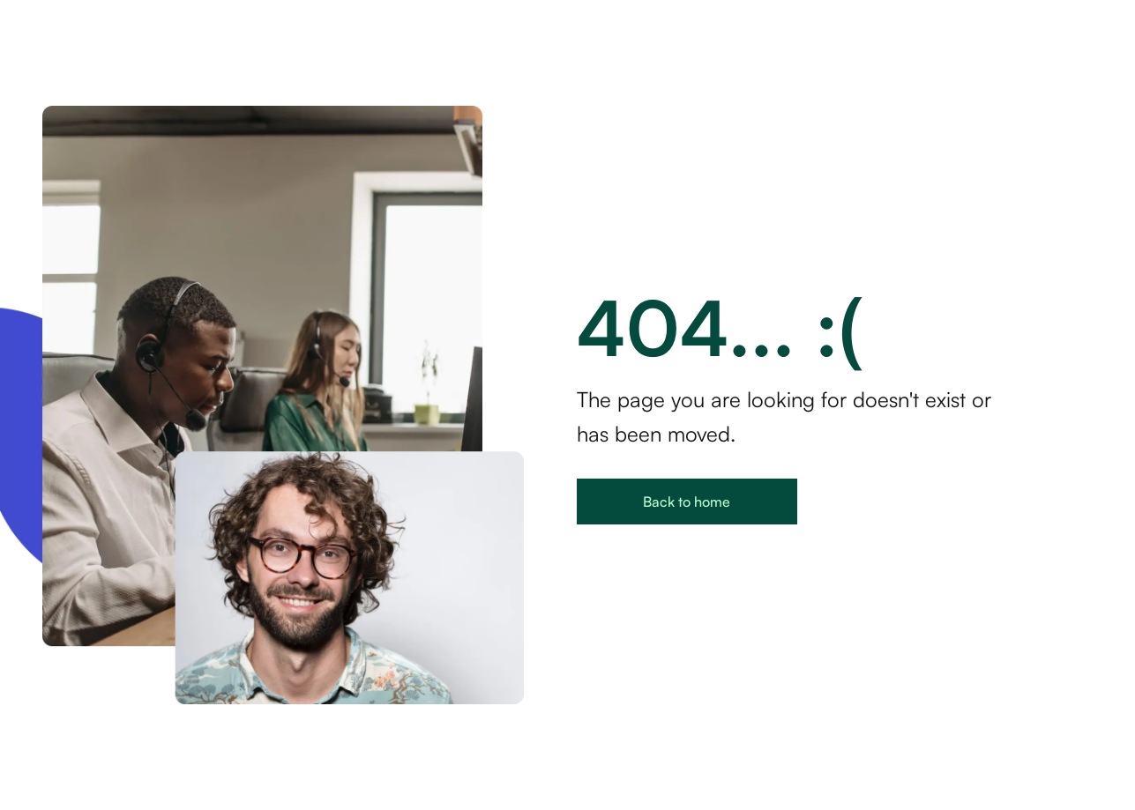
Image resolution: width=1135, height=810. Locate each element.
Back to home (686, 501)
